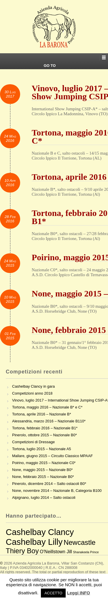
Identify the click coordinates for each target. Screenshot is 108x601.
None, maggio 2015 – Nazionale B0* (42, 470)
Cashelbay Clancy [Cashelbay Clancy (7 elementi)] (40, 532)
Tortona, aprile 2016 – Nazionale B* (41, 414)
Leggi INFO (78, 592)
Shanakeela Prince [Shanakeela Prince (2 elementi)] (85, 552)
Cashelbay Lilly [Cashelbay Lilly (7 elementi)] (34, 542)
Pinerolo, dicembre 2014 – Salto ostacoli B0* (49, 483)
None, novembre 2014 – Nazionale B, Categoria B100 (57, 490)
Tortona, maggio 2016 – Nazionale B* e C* (47, 407)
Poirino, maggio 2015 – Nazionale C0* (43, 463)
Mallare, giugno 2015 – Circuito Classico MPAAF (52, 456)
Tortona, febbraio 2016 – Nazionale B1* (44, 428)
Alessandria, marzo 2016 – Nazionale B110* (49, 421)
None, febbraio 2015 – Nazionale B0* (43, 476)
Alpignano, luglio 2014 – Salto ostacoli (43, 497)
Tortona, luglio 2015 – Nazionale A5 (41, 449)
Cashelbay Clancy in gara (33, 386)
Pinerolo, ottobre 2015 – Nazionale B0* (44, 435)
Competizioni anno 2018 (32, 393)
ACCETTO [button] (53, 593)
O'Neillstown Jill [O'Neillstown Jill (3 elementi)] (56, 551)
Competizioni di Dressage (33, 442)
